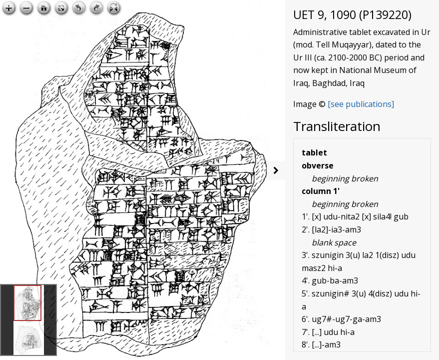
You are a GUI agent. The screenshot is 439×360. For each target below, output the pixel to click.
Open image (249, 8)
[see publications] (361, 104)
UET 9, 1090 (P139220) (352, 14)
